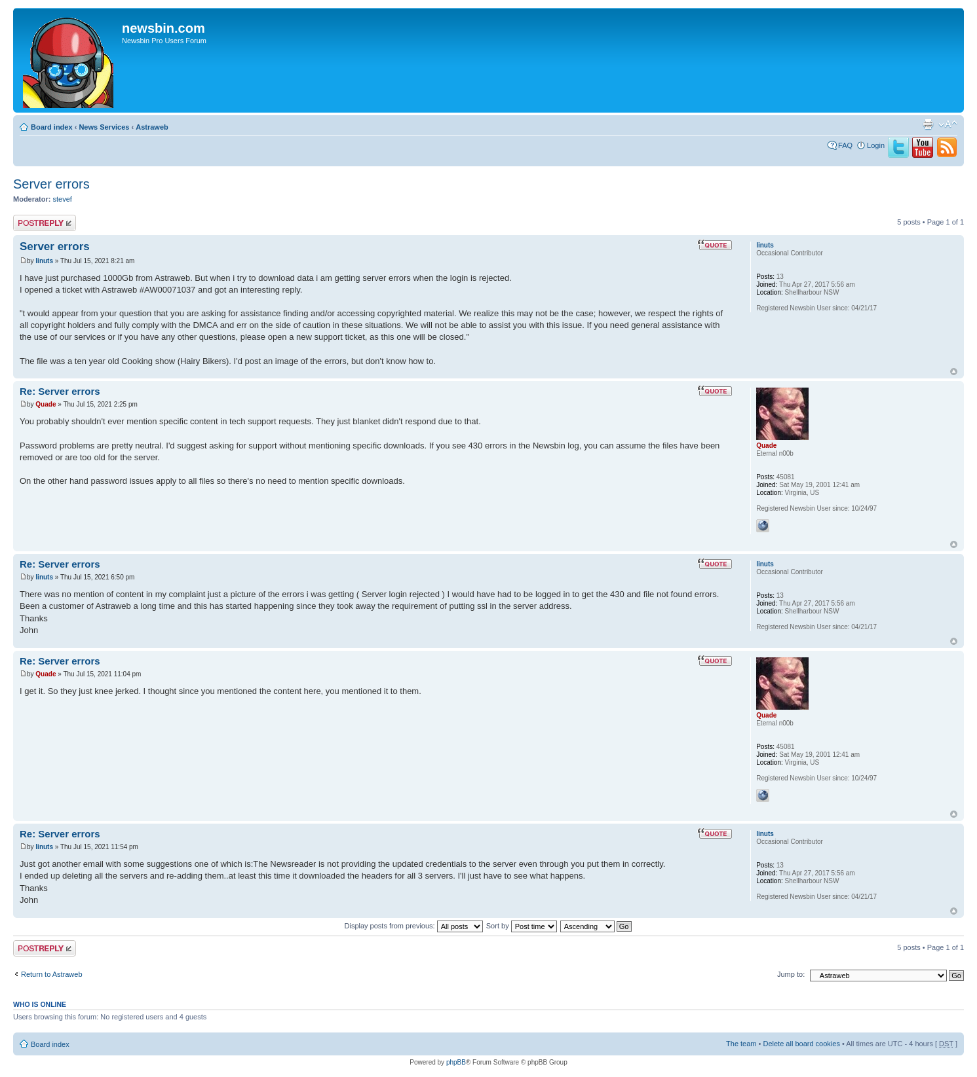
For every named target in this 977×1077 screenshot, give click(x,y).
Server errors (51, 184)
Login (876, 145)
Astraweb (152, 127)
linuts (44, 261)
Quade (45, 404)
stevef (62, 199)
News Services (104, 127)
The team (741, 1044)
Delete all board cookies (801, 1044)
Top (953, 371)
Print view (928, 124)
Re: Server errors (60, 391)
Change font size (947, 124)
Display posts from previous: (414, 926)
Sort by (521, 926)
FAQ (845, 145)
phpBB (456, 1062)
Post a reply (44, 223)
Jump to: (791, 974)
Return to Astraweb (52, 974)
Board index (52, 127)
